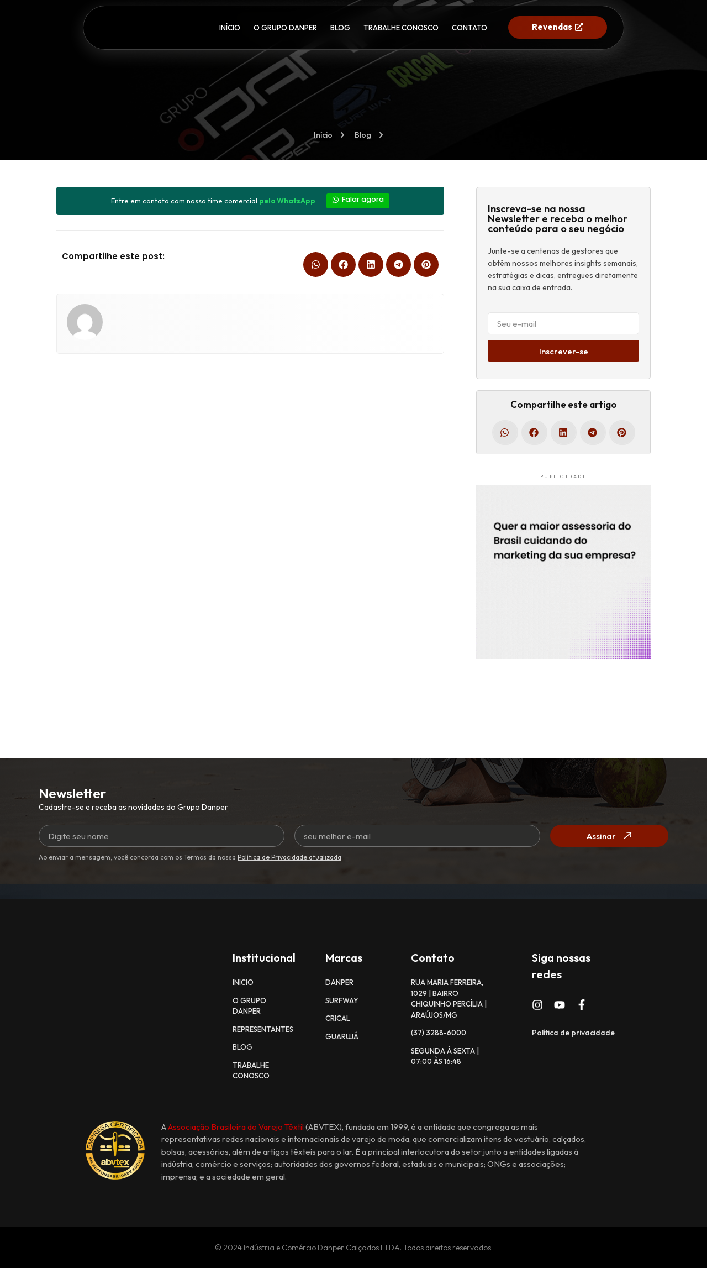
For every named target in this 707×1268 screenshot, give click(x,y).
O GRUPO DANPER (285, 27)
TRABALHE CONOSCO (401, 27)
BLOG (340, 27)
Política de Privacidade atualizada (289, 857)
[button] (315, 263)
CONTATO (469, 27)
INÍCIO (229, 27)
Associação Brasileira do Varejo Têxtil (236, 1126)
